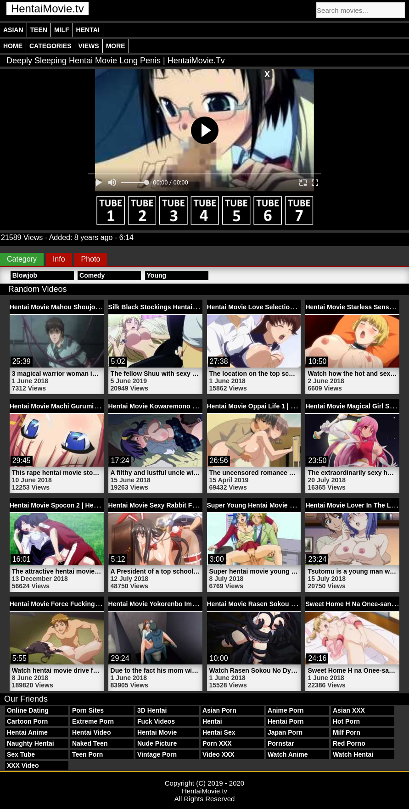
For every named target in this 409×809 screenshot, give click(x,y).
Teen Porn (87, 754)
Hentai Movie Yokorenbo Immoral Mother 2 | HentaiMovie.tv (198, 604)
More (115, 46)
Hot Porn (346, 721)
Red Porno (349, 743)
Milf (61, 29)
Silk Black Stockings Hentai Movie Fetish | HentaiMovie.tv (196, 307)
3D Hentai (152, 710)
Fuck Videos (156, 721)
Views (88, 46)
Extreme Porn (93, 721)
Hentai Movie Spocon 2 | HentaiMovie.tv (70, 505)
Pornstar (281, 743)
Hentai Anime (27, 732)
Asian (13, 29)
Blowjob (24, 275)
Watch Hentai (353, 754)
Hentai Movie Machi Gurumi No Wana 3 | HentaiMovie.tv (94, 406)
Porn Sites (88, 710)
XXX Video (23, 765)
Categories (50, 46)
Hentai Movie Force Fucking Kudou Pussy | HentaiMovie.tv (99, 604)
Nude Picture (157, 743)
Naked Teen (90, 743)
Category (22, 259)
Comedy (92, 275)
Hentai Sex (218, 732)
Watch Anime (288, 754)
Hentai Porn (286, 721)
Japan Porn (285, 732)
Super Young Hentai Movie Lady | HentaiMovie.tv (281, 505)
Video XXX (218, 754)
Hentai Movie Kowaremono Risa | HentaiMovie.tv (182, 406)
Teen (38, 29)
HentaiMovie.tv (47, 8)
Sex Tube (21, 754)
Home (12, 46)
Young (157, 275)
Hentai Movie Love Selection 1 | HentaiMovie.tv (278, 307)
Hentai (88, 29)
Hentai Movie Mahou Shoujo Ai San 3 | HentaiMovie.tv (91, 307)
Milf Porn (346, 732)
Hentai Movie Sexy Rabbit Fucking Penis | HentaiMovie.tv (195, 505)
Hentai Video (91, 732)
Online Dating (28, 710)
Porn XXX (217, 743)
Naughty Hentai (30, 743)
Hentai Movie (157, 732)
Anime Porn (286, 710)
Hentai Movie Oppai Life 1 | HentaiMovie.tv (271, 406)
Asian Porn (219, 710)
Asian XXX (349, 710)
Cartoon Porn (27, 721)
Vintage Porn (157, 754)
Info (59, 259)
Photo (91, 259)
